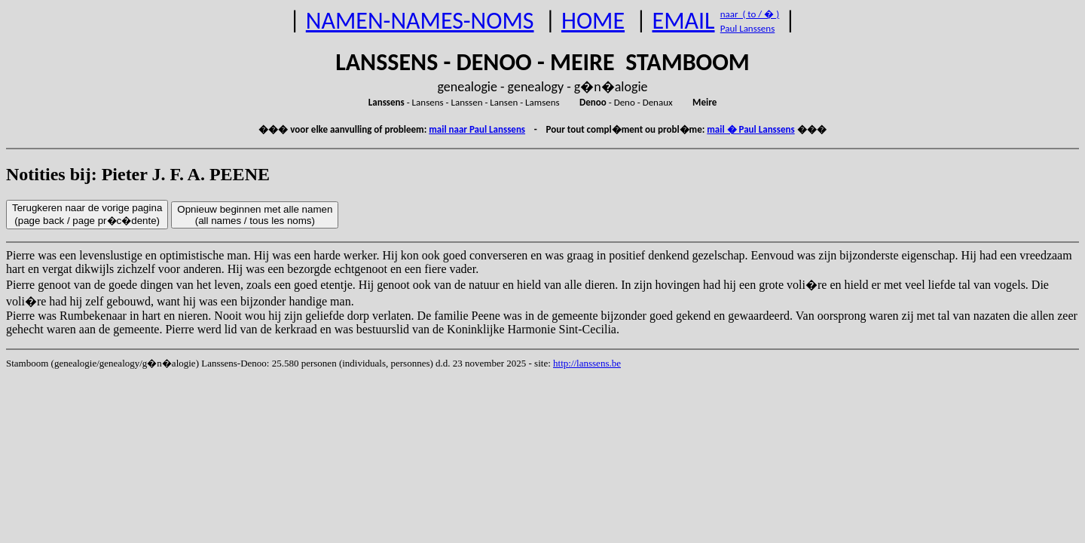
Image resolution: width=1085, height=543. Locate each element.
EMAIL (684, 20)
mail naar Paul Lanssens (477, 129)
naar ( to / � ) (749, 14)
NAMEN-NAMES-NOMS (420, 20)
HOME (593, 20)
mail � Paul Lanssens (750, 129)
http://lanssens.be (587, 363)
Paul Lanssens (747, 28)
